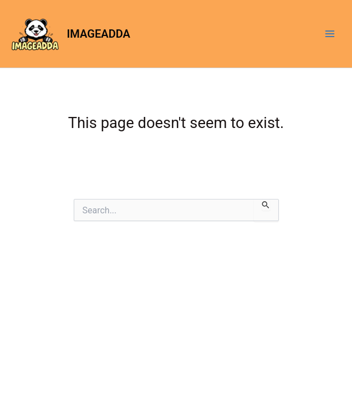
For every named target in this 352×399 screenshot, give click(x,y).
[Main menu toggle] (330, 34)
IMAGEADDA (98, 33)
